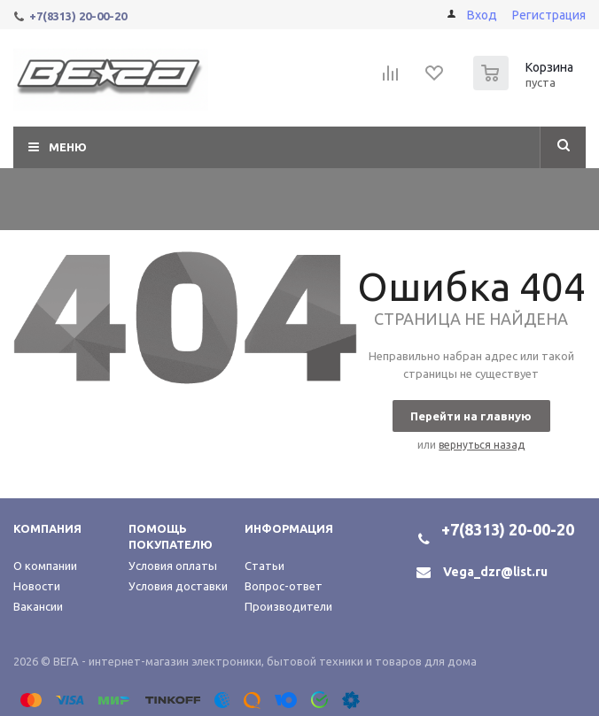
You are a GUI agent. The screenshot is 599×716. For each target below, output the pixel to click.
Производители (288, 606)
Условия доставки (178, 586)
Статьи (264, 565)
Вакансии (38, 606)
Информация (289, 528)
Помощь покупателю (170, 536)
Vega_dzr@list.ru (495, 572)
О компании (45, 565)
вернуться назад (482, 444)
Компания (47, 528)
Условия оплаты (172, 565)
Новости (36, 586)
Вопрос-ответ (284, 586)
